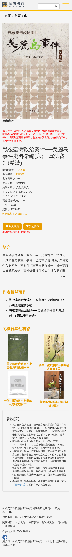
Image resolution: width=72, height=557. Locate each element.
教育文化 (21, 15)
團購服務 (34, 522)
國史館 (20, 174)
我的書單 (32, 226)
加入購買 (12, 226)
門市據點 (63, 522)
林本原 (21, 170)
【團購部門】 (19, 484)
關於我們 (7, 522)
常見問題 (21, 522)
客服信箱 (10, 526)
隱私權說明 (48, 522)
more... (65, 276)
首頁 (8, 15)
